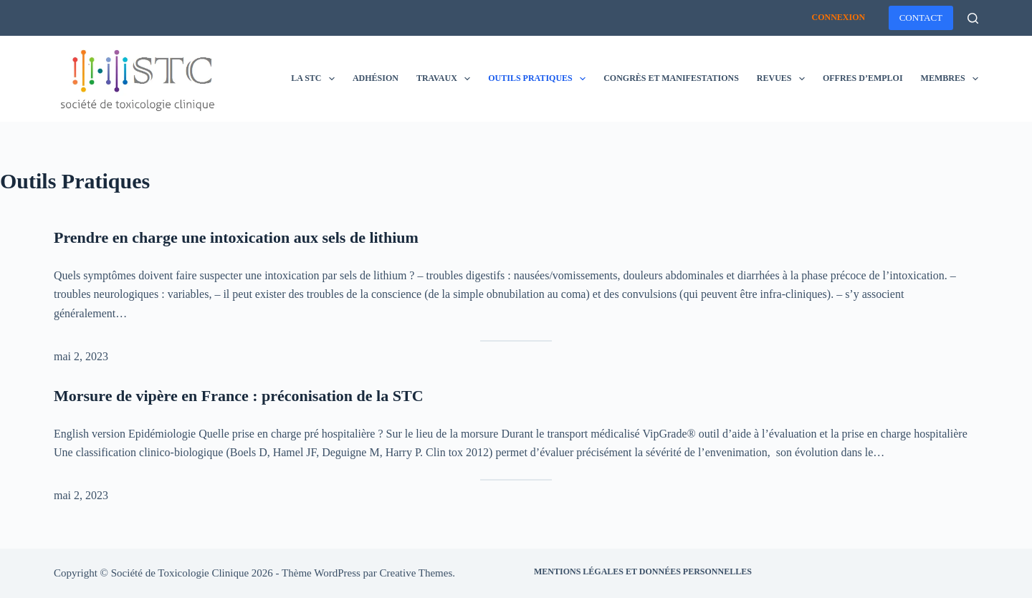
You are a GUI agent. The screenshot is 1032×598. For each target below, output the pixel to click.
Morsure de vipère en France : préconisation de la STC (239, 396)
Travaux (446, 78)
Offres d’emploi (863, 78)
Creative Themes (416, 573)
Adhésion (375, 78)
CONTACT (920, 17)
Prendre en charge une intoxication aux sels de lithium (236, 237)
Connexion (838, 17)
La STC (315, 78)
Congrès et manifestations (671, 78)
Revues (784, 78)
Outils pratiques (539, 78)
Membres (949, 78)
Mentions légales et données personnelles (643, 571)
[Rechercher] (973, 18)
